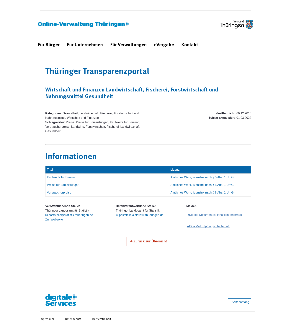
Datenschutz (73, 319)
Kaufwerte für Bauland (61, 177)
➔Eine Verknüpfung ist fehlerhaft (208, 226)
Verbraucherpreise (59, 192)
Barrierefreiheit (101, 319)
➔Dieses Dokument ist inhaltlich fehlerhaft (214, 214)
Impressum (47, 319)
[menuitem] (49, 45)
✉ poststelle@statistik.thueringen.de (69, 215)
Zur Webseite (54, 219)
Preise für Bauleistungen (63, 184)
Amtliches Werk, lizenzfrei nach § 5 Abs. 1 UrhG (201, 177)
